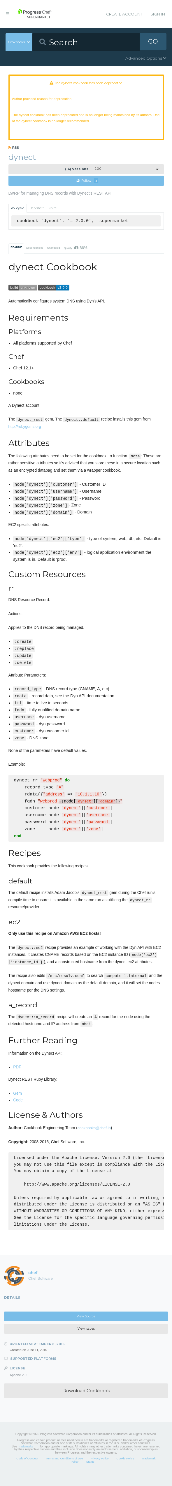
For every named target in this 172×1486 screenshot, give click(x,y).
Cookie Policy (125, 1470)
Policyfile (17, 213)
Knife (53, 213)
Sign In (157, 14)
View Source (86, 1328)
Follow (87, 185)
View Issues (86, 1340)
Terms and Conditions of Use (64, 1470)
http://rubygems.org (24, 431)
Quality (75, 252)
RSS (13, 151)
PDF (17, 1072)
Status (90, 1473)
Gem (17, 1098)
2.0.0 (83, 173)
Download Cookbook (86, 1402)
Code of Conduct (27, 1470)
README (16, 251)
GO (153, 42)
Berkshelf (37, 213)
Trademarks (25, 1457)
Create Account (124, 14)
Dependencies (34, 252)
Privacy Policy (100, 1470)
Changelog (53, 252)
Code (18, 1105)
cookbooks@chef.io (94, 1133)
